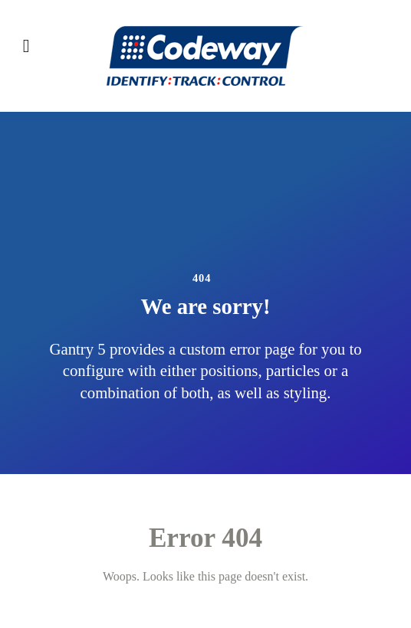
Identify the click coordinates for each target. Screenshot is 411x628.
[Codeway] (205, 56)
